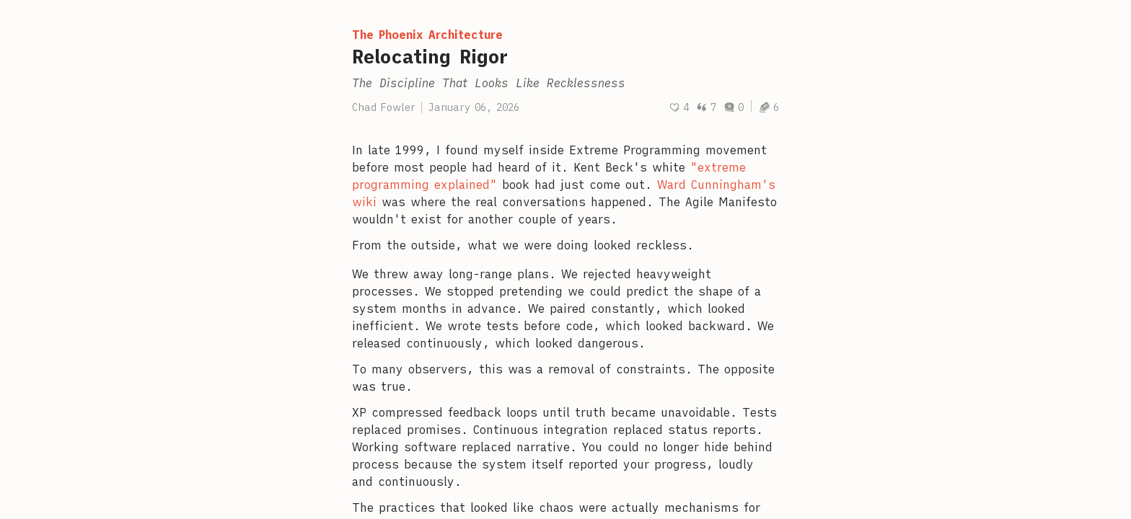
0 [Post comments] (733, 107)
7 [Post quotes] (706, 107)
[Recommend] (679, 107)
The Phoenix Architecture (427, 34)
